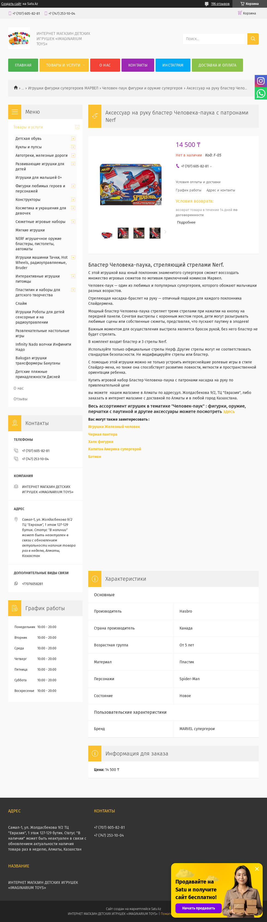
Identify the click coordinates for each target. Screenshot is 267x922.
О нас (105, 65)
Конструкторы (28, 199)
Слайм (21, 303)
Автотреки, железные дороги (42, 155)
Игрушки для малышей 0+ (39, 177)
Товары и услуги (63, 65)
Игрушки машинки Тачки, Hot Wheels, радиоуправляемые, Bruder (42, 262)
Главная (23, 65)
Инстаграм (173, 65)
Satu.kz (156, 909)
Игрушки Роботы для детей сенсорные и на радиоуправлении (40, 317)
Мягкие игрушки (30, 230)
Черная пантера (103, 434)
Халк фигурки (100, 441)
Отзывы (21, 399)
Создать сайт (11, 4)
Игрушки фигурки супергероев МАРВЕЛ (63, 88)
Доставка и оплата (217, 65)
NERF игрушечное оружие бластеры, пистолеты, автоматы (39, 243)
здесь (229, 411)
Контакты (137, 65)
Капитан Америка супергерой (114, 449)
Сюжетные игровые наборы (40, 221)
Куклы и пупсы (29, 147)
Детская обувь (28, 138)
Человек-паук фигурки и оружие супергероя (142, 88)
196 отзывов (220, 4)
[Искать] (253, 39)
